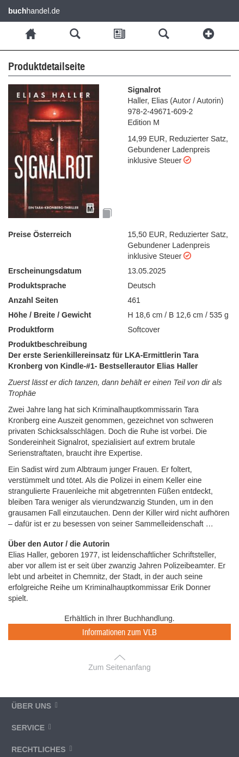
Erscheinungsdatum (45, 270)
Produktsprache (37, 285)
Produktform (31, 329)
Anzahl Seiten (33, 300)
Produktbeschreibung (47, 344)
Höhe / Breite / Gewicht (49, 315)
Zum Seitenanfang (119, 667)
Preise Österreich (39, 234)
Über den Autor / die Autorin (58, 543)
